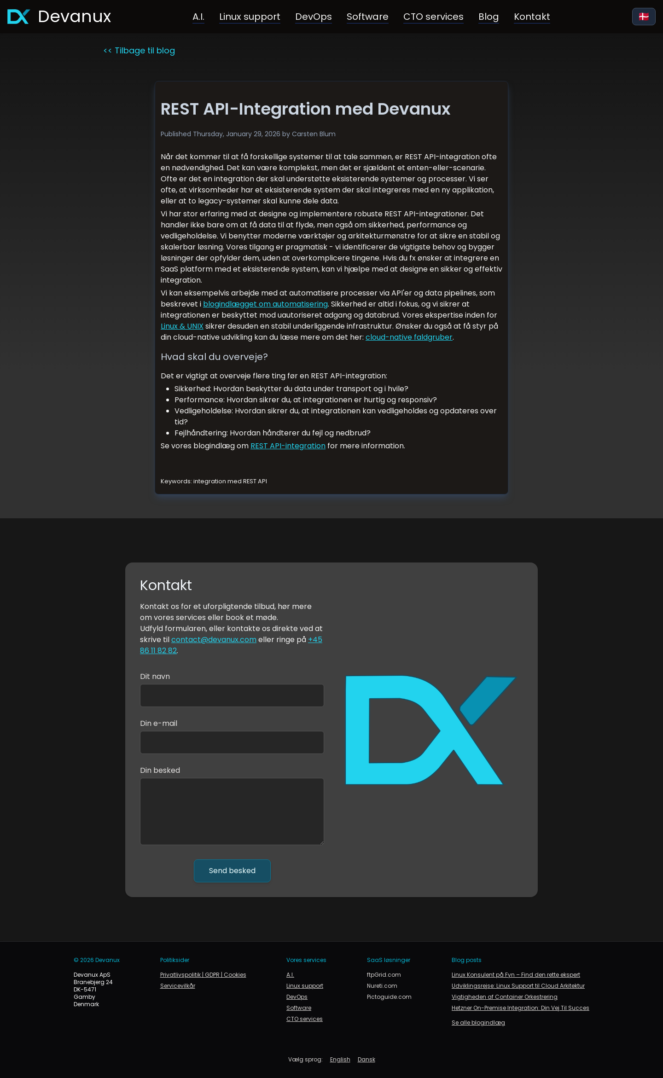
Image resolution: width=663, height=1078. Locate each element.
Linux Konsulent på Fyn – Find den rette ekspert (516, 975)
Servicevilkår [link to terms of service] (177, 986)
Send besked (232, 870)
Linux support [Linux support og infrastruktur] (249, 16)
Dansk (366, 1059)
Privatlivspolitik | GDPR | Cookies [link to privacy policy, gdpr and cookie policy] (203, 975)
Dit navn (155, 676)
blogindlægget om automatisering (265, 304)
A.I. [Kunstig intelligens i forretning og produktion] (198, 16)
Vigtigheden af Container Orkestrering (505, 997)
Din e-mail (158, 723)
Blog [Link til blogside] (488, 16)
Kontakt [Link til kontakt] (532, 16)
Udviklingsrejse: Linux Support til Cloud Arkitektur (518, 986)
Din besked (160, 770)
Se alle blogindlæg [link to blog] (478, 1022)
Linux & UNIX (182, 326)
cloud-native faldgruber (409, 337)
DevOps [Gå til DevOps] (313, 16)
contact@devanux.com (213, 639)
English (340, 1059)
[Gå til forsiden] (59, 16)
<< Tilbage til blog (139, 50)
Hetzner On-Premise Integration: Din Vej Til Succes (520, 1008)
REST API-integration (288, 445)
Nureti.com (382, 986)
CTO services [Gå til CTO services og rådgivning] (433, 16)
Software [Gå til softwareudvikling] (368, 16)
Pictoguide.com (389, 997)
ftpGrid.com (384, 975)
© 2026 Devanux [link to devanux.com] (97, 960)
